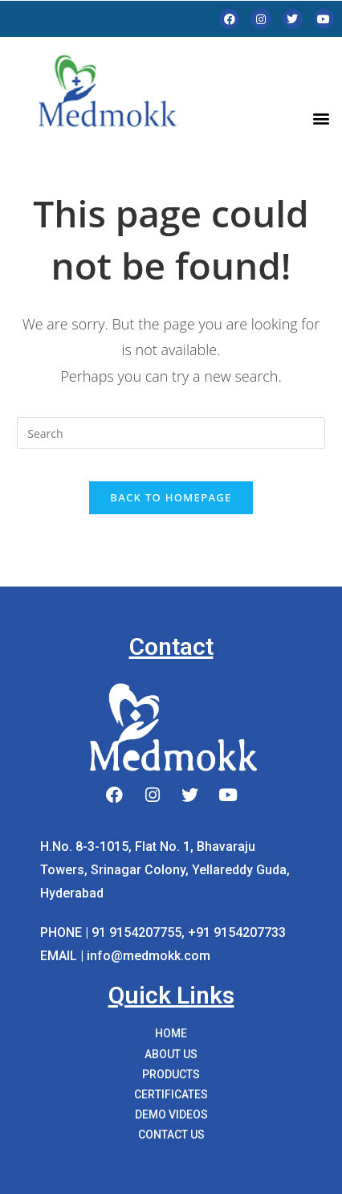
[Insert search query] (170, 433)
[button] (320, 117)
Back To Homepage (170, 497)
